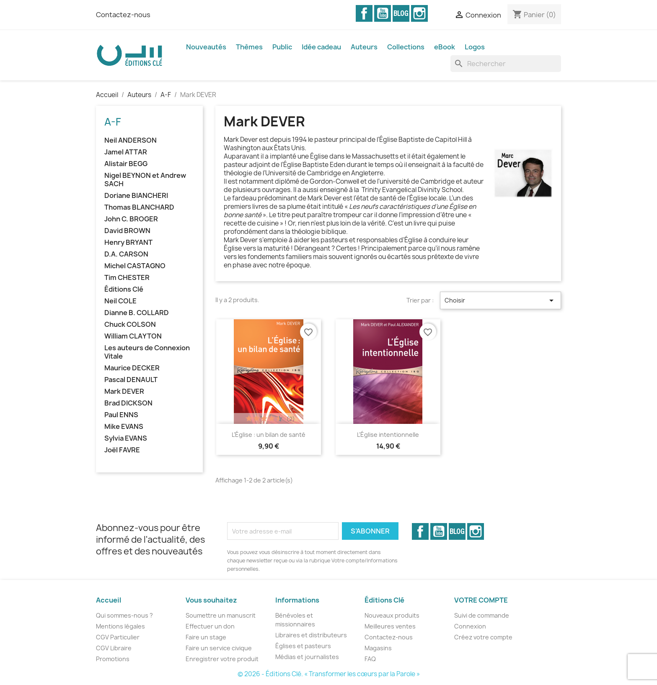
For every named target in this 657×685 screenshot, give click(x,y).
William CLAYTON (133, 336)
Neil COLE (120, 301)
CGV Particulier (118, 637)
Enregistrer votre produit (222, 659)
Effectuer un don (210, 626)
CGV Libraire (114, 648)
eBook (444, 46)
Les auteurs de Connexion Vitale (147, 352)
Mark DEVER (124, 391)
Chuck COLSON (130, 324)
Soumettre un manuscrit (221, 615)
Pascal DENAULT (131, 379)
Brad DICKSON (128, 403)
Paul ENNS (121, 414)
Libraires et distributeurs (311, 635)
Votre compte (481, 600)
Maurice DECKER (132, 368)
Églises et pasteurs (303, 646)
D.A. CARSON (126, 254)
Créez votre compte (483, 637)
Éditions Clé (123, 289)
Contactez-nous (123, 14)
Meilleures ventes (390, 626)
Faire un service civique (219, 648)
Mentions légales (120, 626)
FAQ (370, 659)
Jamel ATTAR (125, 152)
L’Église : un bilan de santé (268, 435)
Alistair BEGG (125, 163)
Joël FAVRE (122, 450)
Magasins (378, 648)
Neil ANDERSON (130, 140)
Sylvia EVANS (125, 438)
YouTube (382, 13)
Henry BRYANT (128, 242)
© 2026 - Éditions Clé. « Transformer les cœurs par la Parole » (329, 674)
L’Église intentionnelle (388, 435)
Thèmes (249, 46)
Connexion (470, 626)
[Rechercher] (505, 63)
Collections (405, 46)
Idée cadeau (321, 46)
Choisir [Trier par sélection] (500, 300)
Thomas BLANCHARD (139, 207)
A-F (112, 122)
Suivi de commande (481, 615)
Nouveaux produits (392, 615)
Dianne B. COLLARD (136, 312)
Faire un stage (206, 637)
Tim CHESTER (127, 277)
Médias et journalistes (307, 657)
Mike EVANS (123, 426)
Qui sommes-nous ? (124, 615)
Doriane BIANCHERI (136, 195)
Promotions (112, 659)
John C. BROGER (131, 219)
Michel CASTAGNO (135, 266)
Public (282, 46)
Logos (475, 46)
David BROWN (127, 230)
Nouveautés (206, 46)
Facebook (364, 13)
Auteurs (364, 46)
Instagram (419, 13)
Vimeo (401, 13)
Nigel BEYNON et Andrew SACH (145, 179)
